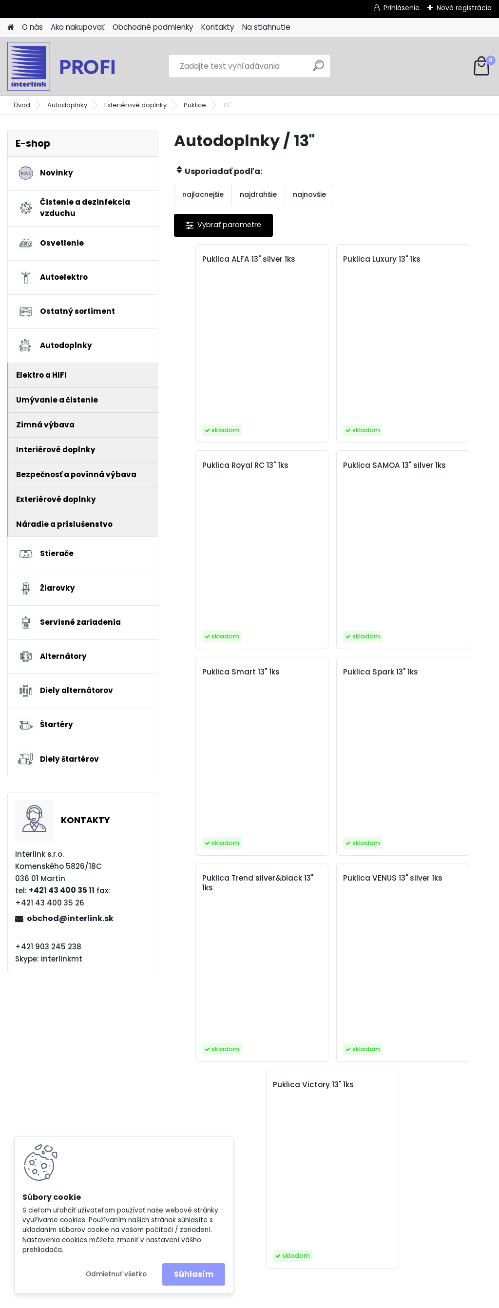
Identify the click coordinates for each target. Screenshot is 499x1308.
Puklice (195, 105)
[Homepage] (10, 27)
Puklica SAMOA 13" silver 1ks (219, 470)
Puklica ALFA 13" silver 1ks (225, 264)
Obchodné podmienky (153, 27)
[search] (318, 69)
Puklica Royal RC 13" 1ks (433, 264)
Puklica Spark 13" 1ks (433, 465)
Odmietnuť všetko (116, 1274)
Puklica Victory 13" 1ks (436, 672)
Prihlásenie (402, 8)
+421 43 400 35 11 (62, 890)
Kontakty (217, 27)
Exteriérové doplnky (135, 105)
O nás (32, 27)
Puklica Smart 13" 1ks (329, 465)
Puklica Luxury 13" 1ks (329, 259)
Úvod (22, 105)
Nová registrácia (464, 8)
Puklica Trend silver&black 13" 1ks (220, 677)
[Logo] (74, 66)
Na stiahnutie (266, 27)
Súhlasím (193, 1274)
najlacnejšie (203, 194)
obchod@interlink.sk (70, 918)
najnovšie (309, 194)
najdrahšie (258, 194)
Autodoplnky (67, 105)
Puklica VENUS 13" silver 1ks (322, 677)
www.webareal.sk (289, 1299)
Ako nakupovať (78, 27)
